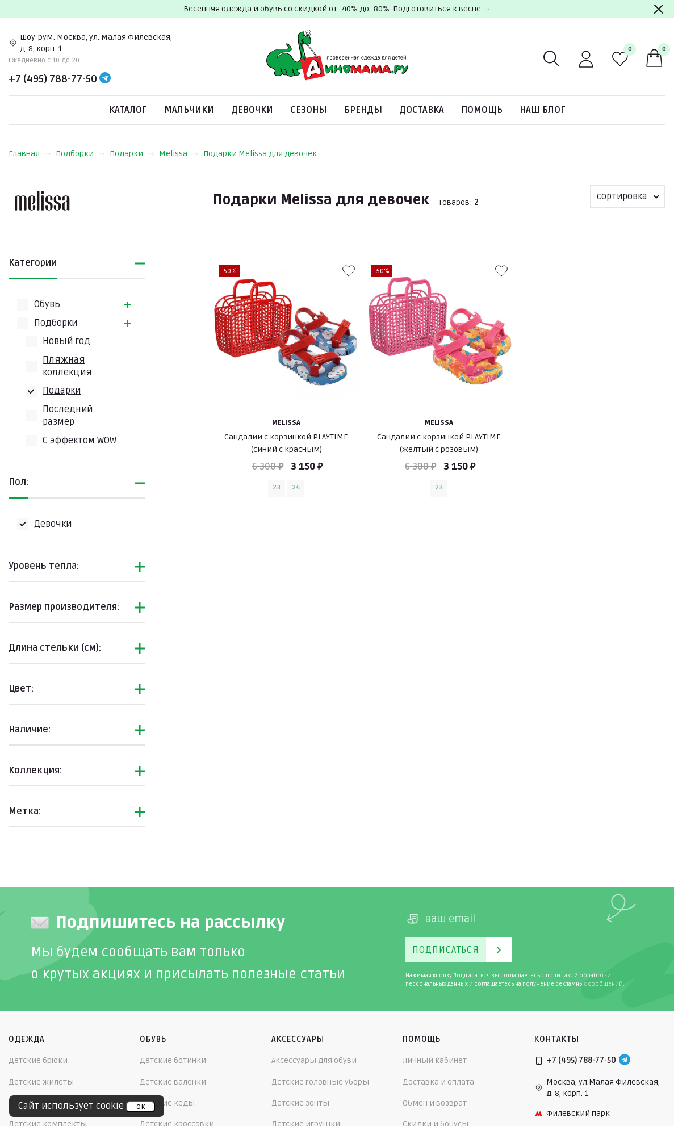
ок (140, 1106)
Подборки (80, 153)
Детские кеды (167, 1103)
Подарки (132, 153)
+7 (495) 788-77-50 (53, 79)
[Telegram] (105, 79)
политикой (562, 975)
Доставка (421, 110)
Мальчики (189, 110)
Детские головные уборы (320, 1082)
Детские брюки (38, 1060)
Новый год (66, 341)
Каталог (128, 110)
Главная (30, 153)
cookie (110, 1106)
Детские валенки (173, 1082)
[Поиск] (552, 59)
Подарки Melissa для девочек (260, 153)
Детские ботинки (173, 1060)
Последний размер (68, 416)
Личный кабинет (435, 1060)
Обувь (47, 304)
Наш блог (543, 110)
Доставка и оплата (438, 1082)
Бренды (363, 110)
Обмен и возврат (435, 1103)
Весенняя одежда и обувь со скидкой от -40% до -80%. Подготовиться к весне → (337, 9)
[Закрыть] (658, 9)
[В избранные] (348, 270)
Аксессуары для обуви (314, 1060)
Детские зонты (300, 1103)
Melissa (179, 153)
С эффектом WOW (79, 440)
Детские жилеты (41, 1082)
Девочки (252, 110)
